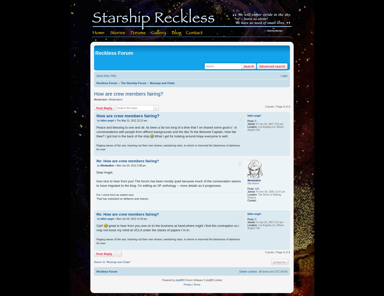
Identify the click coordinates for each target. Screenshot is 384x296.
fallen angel (254, 115)
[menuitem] (113, 76)
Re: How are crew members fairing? (127, 161)
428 (257, 188)
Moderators (116, 99)
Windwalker (254, 180)
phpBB (179, 280)
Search (249, 66)
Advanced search (272, 66)
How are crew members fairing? (128, 94)
